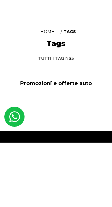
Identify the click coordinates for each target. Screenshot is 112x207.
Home (47, 31)
